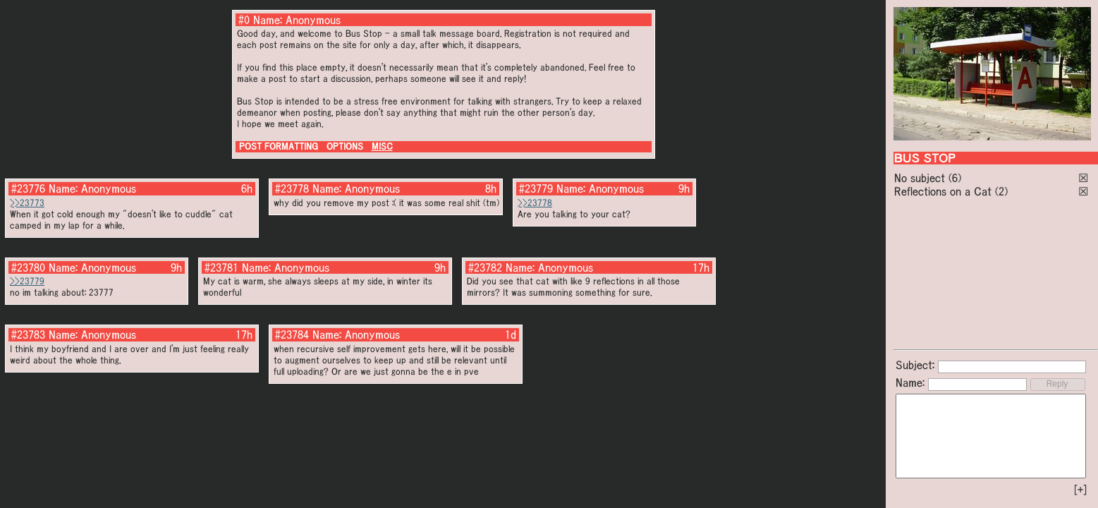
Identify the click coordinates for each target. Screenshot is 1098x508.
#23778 (292, 188)
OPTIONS (345, 146)
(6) (954, 177)
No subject (921, 177)
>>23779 (27, 281)
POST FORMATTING (278, 146)
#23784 (292, 334)
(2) (1001, 191)
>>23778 (535, 202)
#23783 (28, 334)
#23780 (28, 267)
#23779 (536, 188)
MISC (382, 146)
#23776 (28, 188)
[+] (1080, 489)
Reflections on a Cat (943, 191)
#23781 (221, 267)
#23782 (485, 267)
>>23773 (27, 202)
